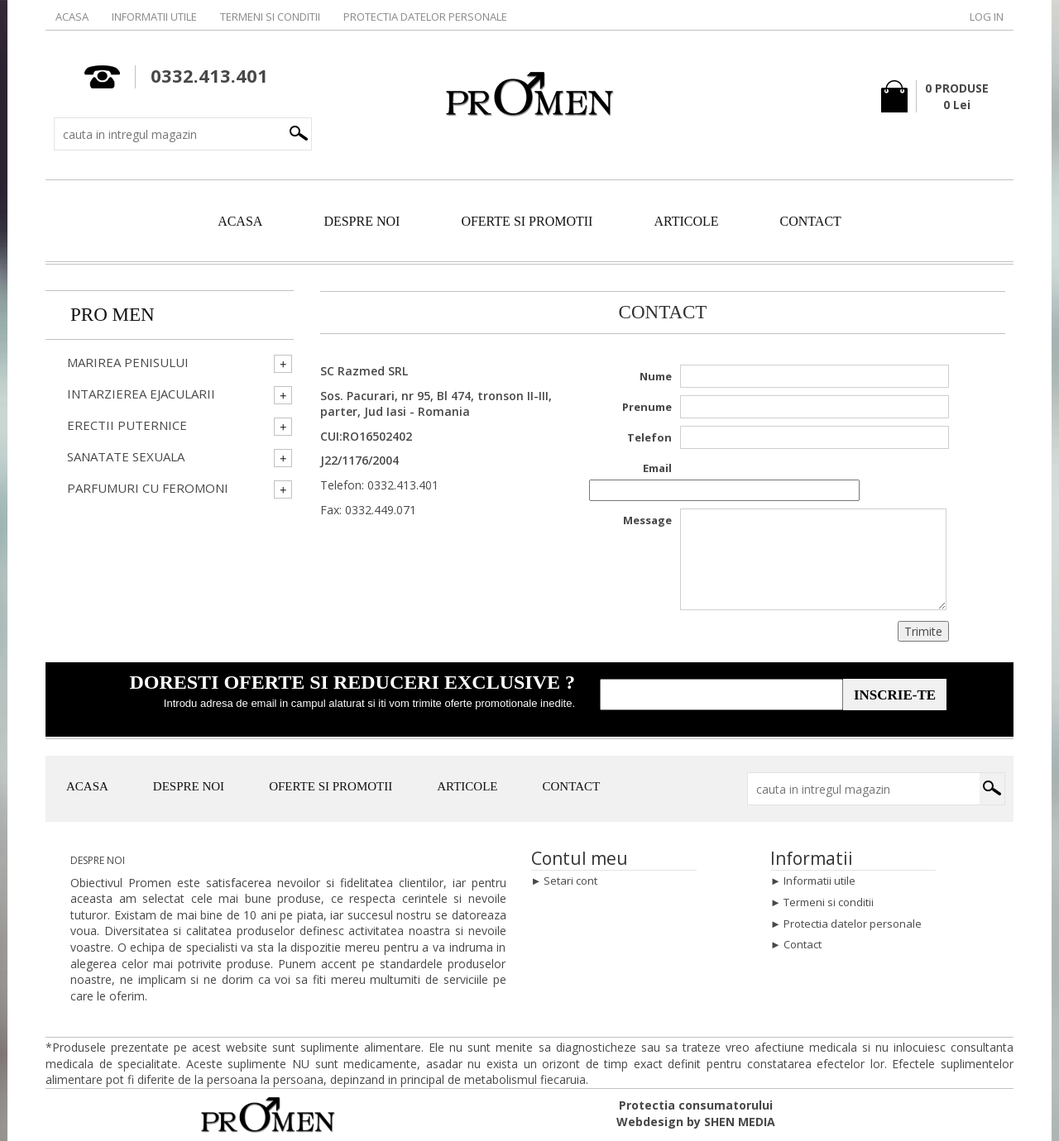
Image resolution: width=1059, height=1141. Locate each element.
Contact (802, 944)
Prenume (647, 406)
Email (657, 468)
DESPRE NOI (361, 221)
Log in (987, 16)
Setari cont (570, 880)
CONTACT (810, 221)
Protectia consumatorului (696, 1105)
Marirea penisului (128, 362)
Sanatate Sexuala (125, 457)
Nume (656, 376)
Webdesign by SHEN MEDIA (695, 1121)
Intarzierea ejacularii (141, 394)
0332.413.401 (402, 485)
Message (647, 520)
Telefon (649, 437)
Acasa (72, 16)
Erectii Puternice (127, 425)
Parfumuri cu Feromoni (147, 488)
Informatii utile (154, 16)
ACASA (240, 221)
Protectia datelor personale (425, 16)
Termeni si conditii (270, 16)
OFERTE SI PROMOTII (526, 221)
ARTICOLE (686, 221)
